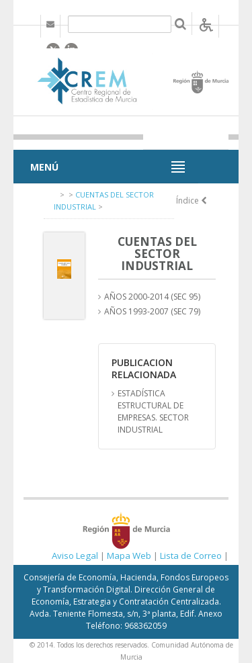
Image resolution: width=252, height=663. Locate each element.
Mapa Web (129, 555)
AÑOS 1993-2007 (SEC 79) (152, 311)
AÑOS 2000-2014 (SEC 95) (152, 296)
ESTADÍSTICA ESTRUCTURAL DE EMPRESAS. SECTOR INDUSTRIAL (153, 411)
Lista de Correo (191, 555)
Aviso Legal (75, 555)
